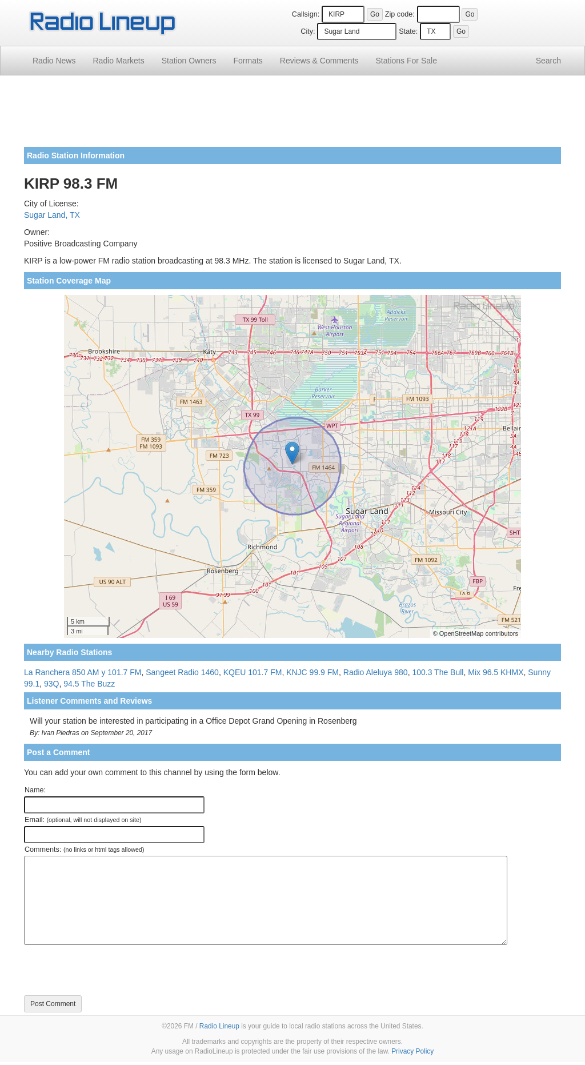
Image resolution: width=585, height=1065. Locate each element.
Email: (83, 820)
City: (307, 31)
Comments (319, 60)
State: (408, 31)
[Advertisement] (292, 115)
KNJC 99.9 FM (312, 672)
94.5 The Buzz (89, 683)
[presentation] (111, 970)
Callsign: (305, 14)
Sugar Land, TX (52, 215)
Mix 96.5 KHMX (495, 672)
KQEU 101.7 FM (252, 672)
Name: (35, 790)
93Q (51, 683)
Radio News (54, 60)
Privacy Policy (412, 1051)
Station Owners (189, 60)
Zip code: (400, 14)
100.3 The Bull (437, 672)
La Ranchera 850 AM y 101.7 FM (82, 672)
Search (548, 60)
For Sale (406, 60)
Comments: (84, 849)
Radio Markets (118, 60)
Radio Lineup (219, 1026)
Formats (247, 60)
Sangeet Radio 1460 (182, 672)
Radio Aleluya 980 (375, 672)
